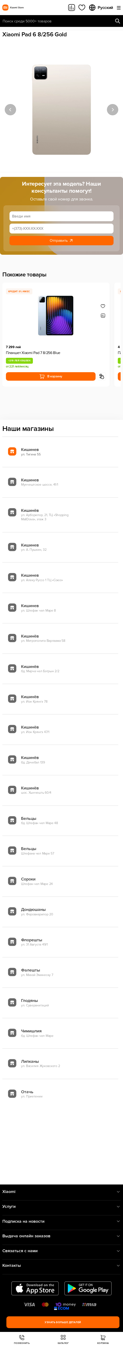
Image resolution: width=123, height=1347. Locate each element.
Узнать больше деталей (63, 1322)
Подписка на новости (61, 1221)
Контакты (61, 1265)
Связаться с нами (61, 1250)
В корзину (50, 376)
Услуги (61, 1206)
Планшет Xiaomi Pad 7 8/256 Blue (33, 352)
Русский (100, 7)
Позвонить (22, 1339)
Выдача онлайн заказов (61, 1236)
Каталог (63, 1339)
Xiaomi (61, 1191)
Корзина (103, 1339)
